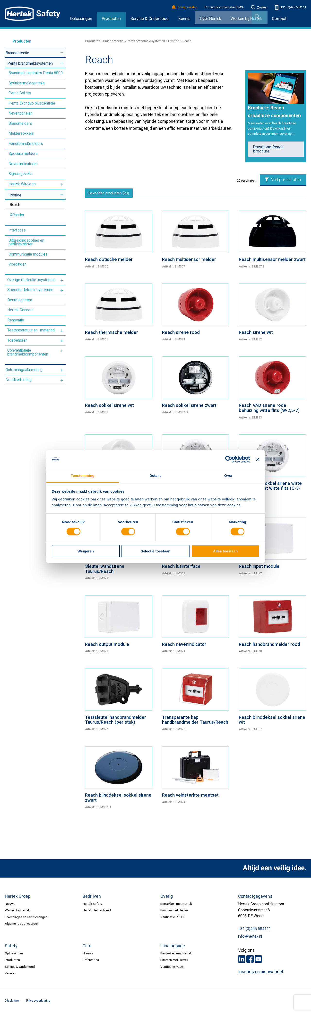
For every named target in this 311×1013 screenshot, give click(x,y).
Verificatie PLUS (172, 918)
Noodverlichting (19, 380)
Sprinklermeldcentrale (27, 83)
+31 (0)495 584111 (290, 7)
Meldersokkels (21, 133)
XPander (17, 215)
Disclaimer (12, 1002)
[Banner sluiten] (257, 459)
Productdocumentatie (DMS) (224, 7)
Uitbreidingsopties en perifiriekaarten (26, 242)
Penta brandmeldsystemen (30, 63)
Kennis (184, 18)
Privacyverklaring (38, 1002)
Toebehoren (17, 340)
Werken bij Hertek (17, 912)
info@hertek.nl (250, 938)
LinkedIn (241, 960)
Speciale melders (23, 153)
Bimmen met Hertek (174, 912)
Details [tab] (155, 475)
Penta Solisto (20, 93)
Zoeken (259, 7)
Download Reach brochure (268, 149)
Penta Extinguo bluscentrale (32, 103)
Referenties (91, 961)
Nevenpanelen (21, 113)
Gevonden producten (111, 194)
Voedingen (17, 264)
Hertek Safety (92, 905)
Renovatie (15, 320)
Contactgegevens (255, 897)
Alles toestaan (225, 551)
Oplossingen (81, 18)
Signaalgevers (20, 174)
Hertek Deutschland (97, 912)
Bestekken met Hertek (176, 905)
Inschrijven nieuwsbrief (261, 973)
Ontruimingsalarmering (24, 370)
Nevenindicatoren (23, 164)
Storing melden (184, 7)
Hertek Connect (20, 310)
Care (87, 947)
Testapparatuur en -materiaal (31, 330)
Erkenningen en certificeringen (26, 918)
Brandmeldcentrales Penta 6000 (36, 73)
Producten (111, 18)
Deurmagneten (19, 300)
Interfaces (17, 230)
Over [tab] (228, 475)
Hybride (15, 195)
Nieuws (10, 905)
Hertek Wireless (22, 184)
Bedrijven (92, 897)
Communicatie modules (28, 254)
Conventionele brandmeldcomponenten (27, 352)
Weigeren (86, 551)
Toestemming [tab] (83, 475)
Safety (11, 947)
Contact (279, 18)
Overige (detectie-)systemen (31, 280)
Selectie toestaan (156, 551)
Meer (62, 52)
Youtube (258, 960)
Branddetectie (17, 53)
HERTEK (32, 13)
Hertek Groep (17, 897)
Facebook (250, 960)
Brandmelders (20, 123)
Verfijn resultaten (283, 179)
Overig (166, 897)
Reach (15, 205)
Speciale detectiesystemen (30, 290)
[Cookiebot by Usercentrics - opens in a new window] (228, 459)
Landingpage (172, 947)
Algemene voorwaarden (22, 925)
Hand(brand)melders (26, 144)
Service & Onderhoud (149, 18)
